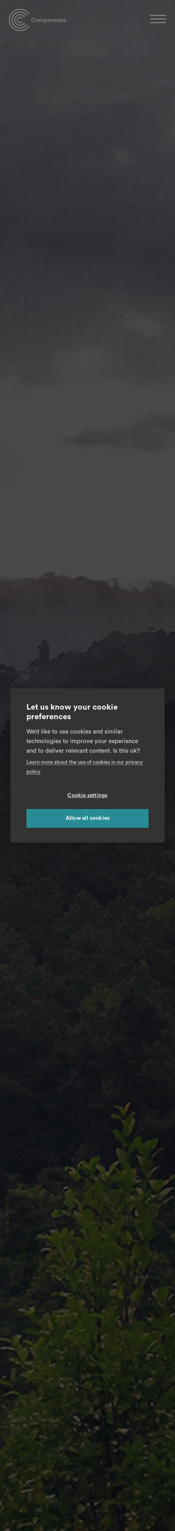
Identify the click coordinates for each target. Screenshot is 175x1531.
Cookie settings (87, 795)
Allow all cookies (87, 818)
